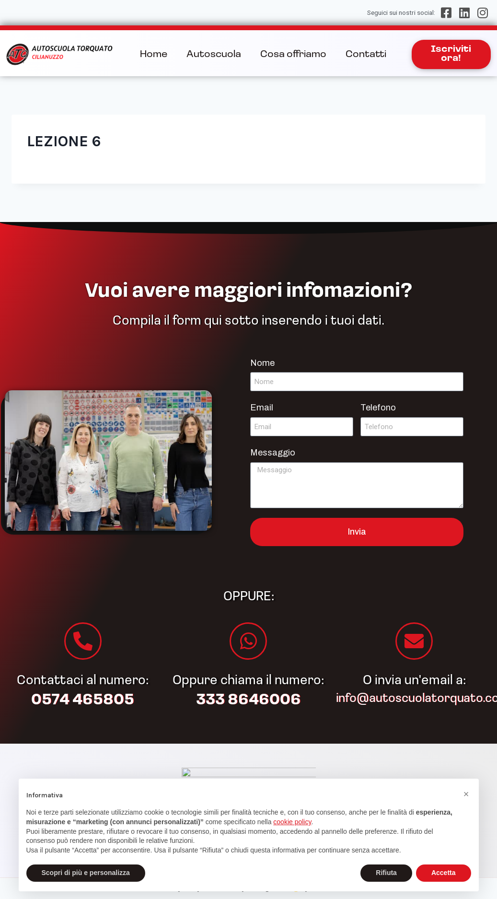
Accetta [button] (443, 872)
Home (153, 54)
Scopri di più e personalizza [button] (86, 872)
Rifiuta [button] (386, 872)
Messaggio (272, 452)
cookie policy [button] (292, 822)
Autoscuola (213, 54)
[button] (466, 794)
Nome (262, 363)
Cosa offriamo (293, 54)
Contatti (366, 54)
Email (261, 407)
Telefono (378, 407)
